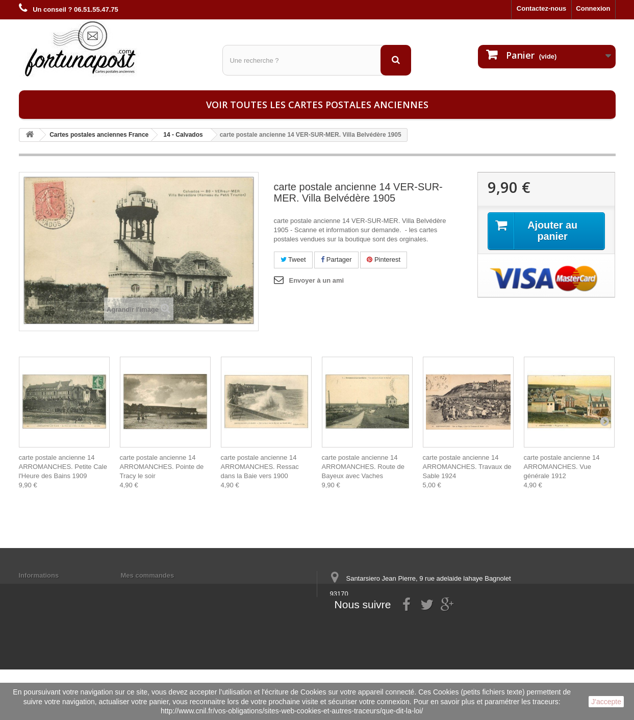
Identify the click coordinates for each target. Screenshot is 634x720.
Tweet (293, 259)
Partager (336, 259)
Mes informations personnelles (169, 588)
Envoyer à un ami (316, 280)
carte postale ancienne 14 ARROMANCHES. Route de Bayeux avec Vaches (363, 467)
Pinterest (383, 259)
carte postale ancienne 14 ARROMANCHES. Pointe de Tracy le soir (162, 467)
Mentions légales (45, 588)
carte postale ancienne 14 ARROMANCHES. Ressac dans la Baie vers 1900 (260, 467)
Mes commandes (147, 575)
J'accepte (606, 702)
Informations (39, 575)
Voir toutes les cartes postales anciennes (317, 104)
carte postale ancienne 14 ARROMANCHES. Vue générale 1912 (562, 467)
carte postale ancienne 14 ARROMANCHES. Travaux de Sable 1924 (467, 467)
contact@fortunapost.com (408, 631)
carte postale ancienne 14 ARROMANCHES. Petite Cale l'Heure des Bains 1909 (63, 467)
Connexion (593, 8)
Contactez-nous (542, 8)
